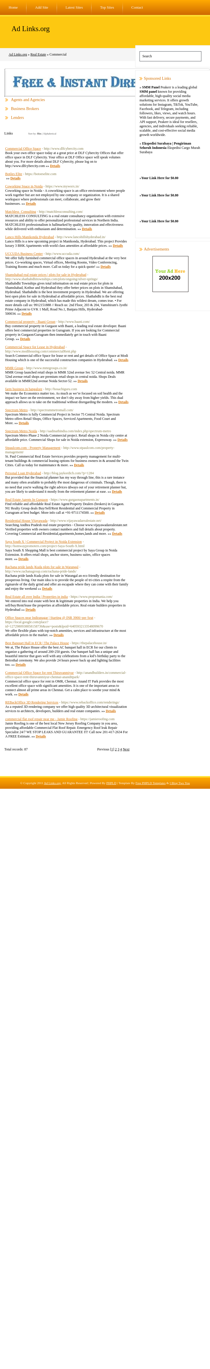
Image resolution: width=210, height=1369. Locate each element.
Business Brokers (25, 109)
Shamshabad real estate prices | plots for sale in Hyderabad (45, 275)
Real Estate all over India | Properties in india (36, 597)
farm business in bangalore (23, 389)
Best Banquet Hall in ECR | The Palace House (37, 643)
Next (126, 749)
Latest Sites (74, 7)
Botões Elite (13, 174)
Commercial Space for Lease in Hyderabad (35, 347)
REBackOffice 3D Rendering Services (31, 702)
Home (13, 7)
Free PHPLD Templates (150, 783)
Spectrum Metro (16, 410)
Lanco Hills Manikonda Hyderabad (29, 237)
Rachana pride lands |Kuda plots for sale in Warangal (41, 567)
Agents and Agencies (28, 100)
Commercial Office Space (23, 149)
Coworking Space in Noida (24, 186)
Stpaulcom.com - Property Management (32, 448)
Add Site (41, 7)
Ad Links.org (31, 29)
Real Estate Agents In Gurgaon (26, 500)
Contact (137, 7)
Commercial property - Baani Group (30, 322)
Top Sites (107, 7)
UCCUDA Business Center (24, 254)
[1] (112, 749)
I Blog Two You (180, 783)
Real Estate (38, 54)
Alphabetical (49, 133)
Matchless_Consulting (20, 212)
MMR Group (14, 368)
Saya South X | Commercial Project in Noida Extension (43, 542)
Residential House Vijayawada (26, 521)
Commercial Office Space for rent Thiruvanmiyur (39, 673)
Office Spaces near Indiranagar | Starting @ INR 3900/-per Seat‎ (49, 618)
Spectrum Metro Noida (21, 431)
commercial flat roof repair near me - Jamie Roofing (41, 719)
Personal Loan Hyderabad (23, 473)
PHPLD (111, 783)
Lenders (17, 117)
